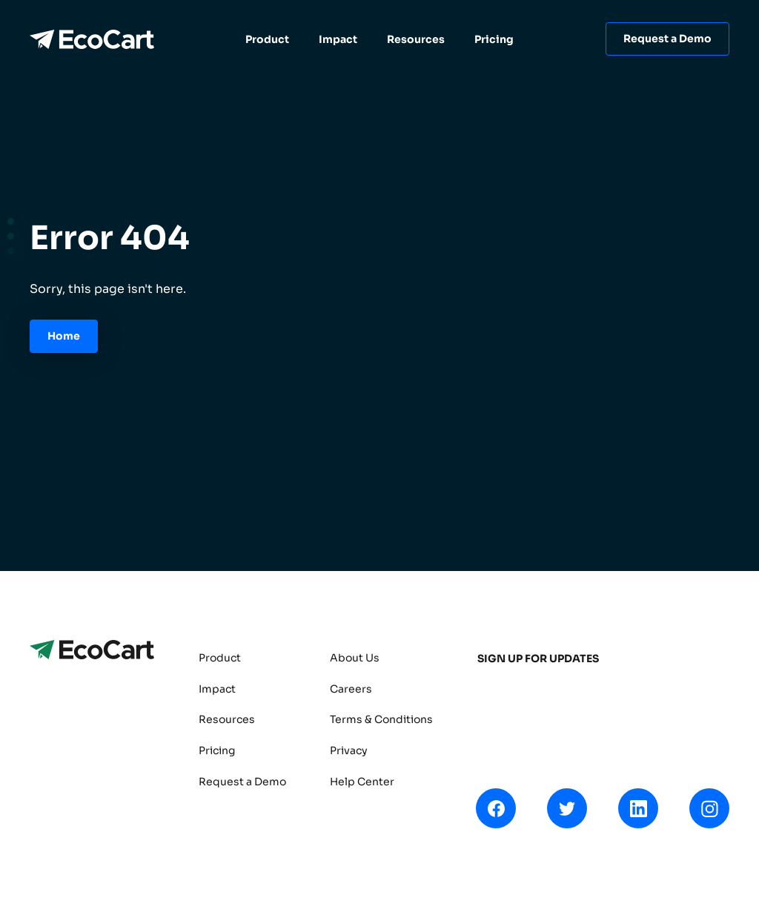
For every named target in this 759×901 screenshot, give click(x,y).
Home (63, 336)
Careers (351, 689)
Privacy (349, 750)
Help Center (362, 781)
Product (267, 39)
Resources (416, 39)
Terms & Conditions (381, 719)
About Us (355, 657)
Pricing (494, 39)
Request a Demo (667, 38)
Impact (338, 39)
